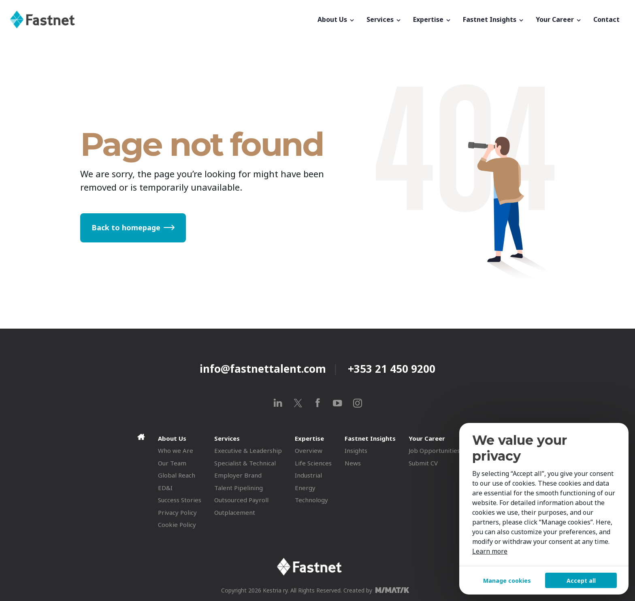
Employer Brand (238, 475)
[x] (298, 403)
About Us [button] (336, 19)
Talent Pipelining (238, 488)
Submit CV (423, 463)
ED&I (165, 488)
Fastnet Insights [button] (493, 19)
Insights (356, 450)
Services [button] (384, 19)
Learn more (489, 551)
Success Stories (179, 500)
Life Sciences (313, 463)
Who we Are (175, 450)
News (353, 463)
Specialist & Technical (245, 463)
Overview (308, 450)
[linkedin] (278, 403)
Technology (311, 500)
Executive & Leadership (248, 450)
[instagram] (357, 403)
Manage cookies (507, 580)
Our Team (172, 463)
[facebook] (317, 403)
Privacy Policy (177, 512)
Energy (305, 488)
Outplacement (234, 512)
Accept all (581, 580)
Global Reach (176, 475)
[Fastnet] (161, 19)
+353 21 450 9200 (391, 368)
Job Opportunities (434, 450)
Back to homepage (126, 227)
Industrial (308, 475)
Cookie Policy (177, 524)
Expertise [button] (432, 19)
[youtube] (337, 403)
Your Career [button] (559, 19)
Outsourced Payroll (241, 500)
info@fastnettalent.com (263, 368)
